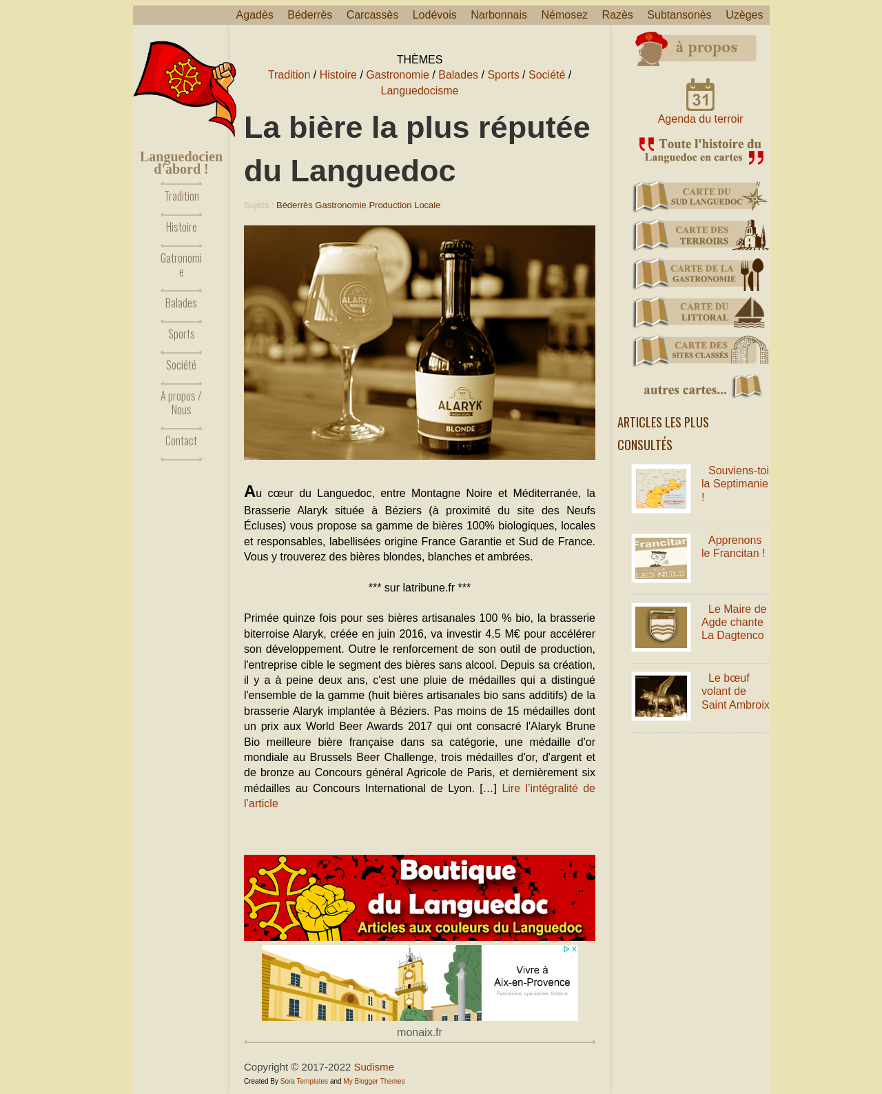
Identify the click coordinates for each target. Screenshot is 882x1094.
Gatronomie (181, 265)
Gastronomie (397, 75)
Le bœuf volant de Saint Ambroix (735, 691)
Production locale (404, 205)
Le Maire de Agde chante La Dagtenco (734, 622)
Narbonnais (499, 15)
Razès (617, 15)
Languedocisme (420, 91)
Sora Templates (304, 1081)
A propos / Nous (181, 402)
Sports (181, 333)
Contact (181, 440)
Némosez (564, 15)
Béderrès (309, 15)
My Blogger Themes (373, 1081)
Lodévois (435, 15)
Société (181, 364)
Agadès (255, 15)
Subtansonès (679, 15)
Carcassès (373, 15)
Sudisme (374, 1067)
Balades (181, 302)
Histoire (181, 227)
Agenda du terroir (700, 119)
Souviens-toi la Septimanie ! (735, 484)
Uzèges (744, 15)
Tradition (181, 196)
